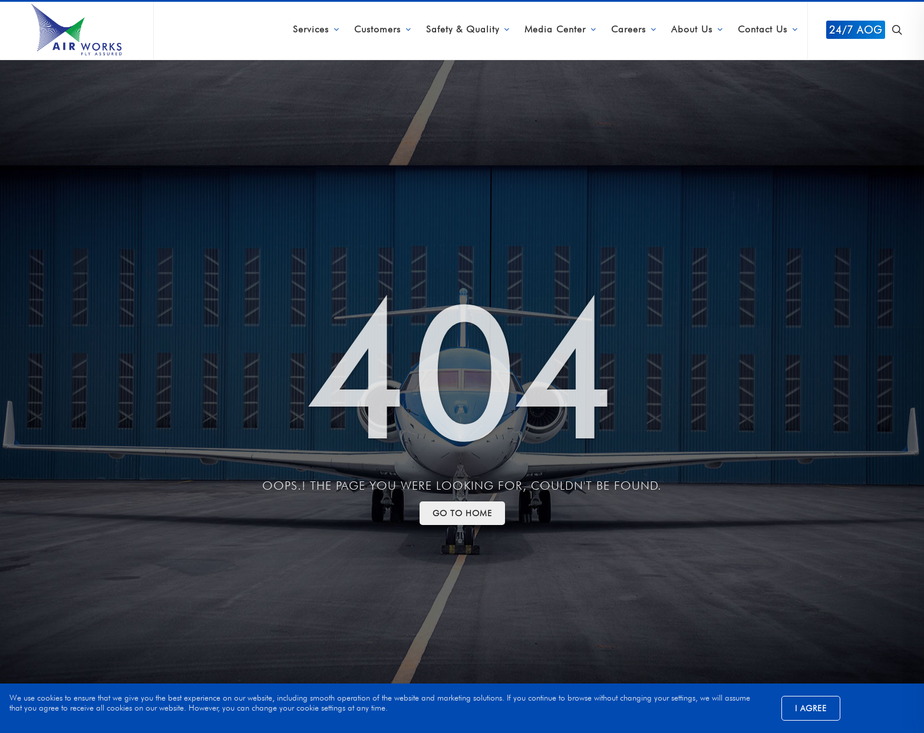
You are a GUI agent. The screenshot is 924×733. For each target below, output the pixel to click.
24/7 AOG (855, 30)
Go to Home (462, 513)
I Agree (811, 708)
